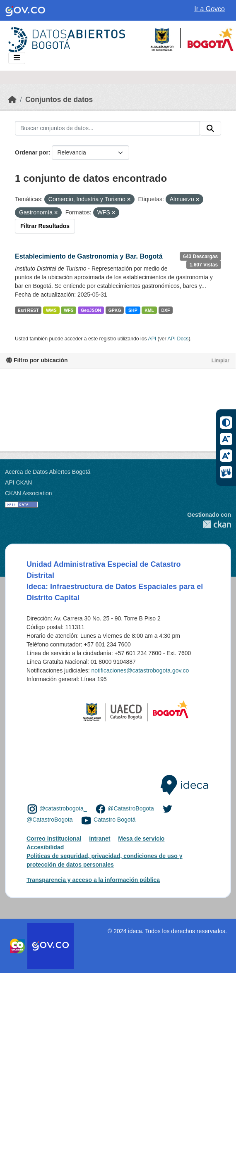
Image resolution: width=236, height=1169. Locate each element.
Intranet (99, 838)
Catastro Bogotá (114, 820)
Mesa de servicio (141, 838)
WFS (68, 310)
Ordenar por (31, 152)
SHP (132, 310)
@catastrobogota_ (63, 808)
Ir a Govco (209, 8)
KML (149, 310)
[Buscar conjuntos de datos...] (107, 128)
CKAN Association (28, 493)
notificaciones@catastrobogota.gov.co (140, 670)
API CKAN (18, 482)
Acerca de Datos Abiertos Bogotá (47, 471)
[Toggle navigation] (16, 58)
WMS (51, 310)
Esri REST (28, 310)
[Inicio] (12, 99)
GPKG (114, 310)
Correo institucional (53, 838)
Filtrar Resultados (45, 226)
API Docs (177, 339)
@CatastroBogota (131, 808)
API (152, 339)
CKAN (209, 524)
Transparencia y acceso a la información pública (93, 880)
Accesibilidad (45, 847)
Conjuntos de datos (59, 99)
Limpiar (220, 361)
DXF (165, 310)
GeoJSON (91, 310)
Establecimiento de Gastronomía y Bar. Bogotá (89, 256)
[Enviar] (210, 128)
